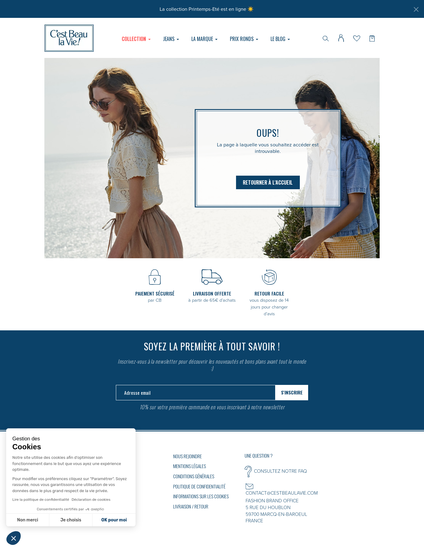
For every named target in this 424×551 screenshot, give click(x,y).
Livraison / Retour (190, 506)
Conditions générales (193, 476)
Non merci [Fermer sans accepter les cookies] (27, 520)
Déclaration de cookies (90, 499)
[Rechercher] (326, 38)
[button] (13, 538)
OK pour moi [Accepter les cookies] (114, 520)
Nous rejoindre (187, 456)
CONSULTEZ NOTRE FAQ (280, 470)
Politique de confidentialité (199, 486)
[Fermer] (416, 9)
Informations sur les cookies (201, 496)
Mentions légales (189, 466)
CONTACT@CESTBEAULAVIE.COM (282, 492)
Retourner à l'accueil (268, 182)
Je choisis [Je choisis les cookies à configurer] (70, 520)
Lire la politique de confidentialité (40, 499)
